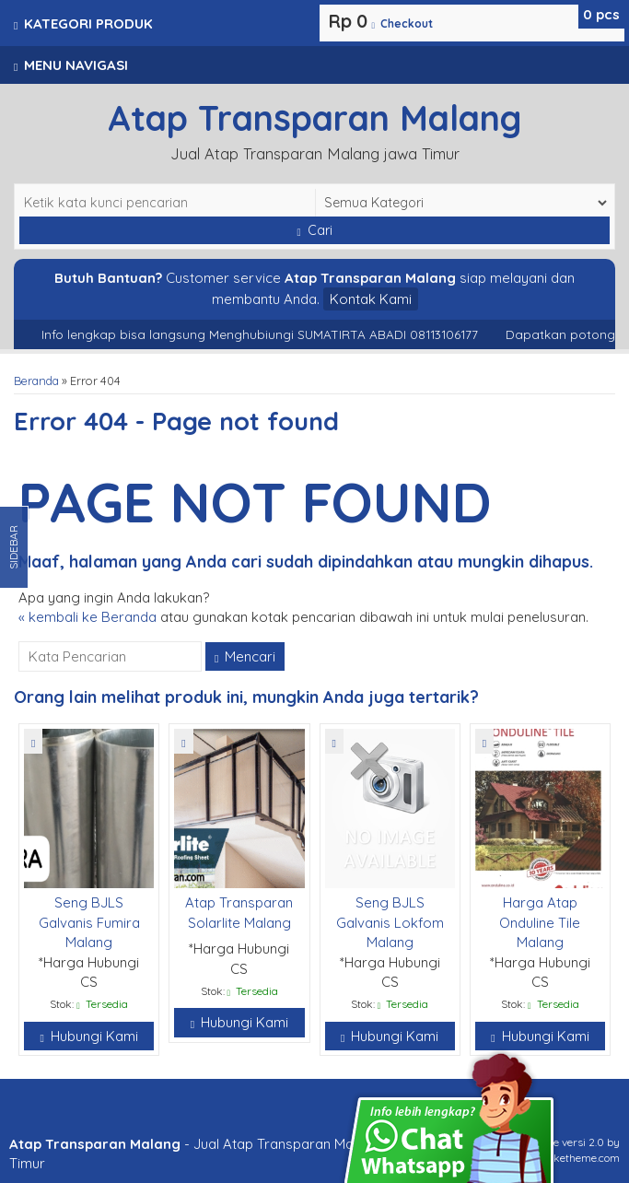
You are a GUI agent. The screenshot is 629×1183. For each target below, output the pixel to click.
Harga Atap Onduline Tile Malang (539, 922)
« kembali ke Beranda (87, 617)
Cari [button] (314, 230)
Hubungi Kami (88, 1036)
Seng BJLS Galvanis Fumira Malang (89, 922)
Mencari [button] (245, 656)
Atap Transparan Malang (314, 117)
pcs (601, 14)
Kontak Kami (371, 299)
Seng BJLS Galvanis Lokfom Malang (390, 922)
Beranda (36, 380)
